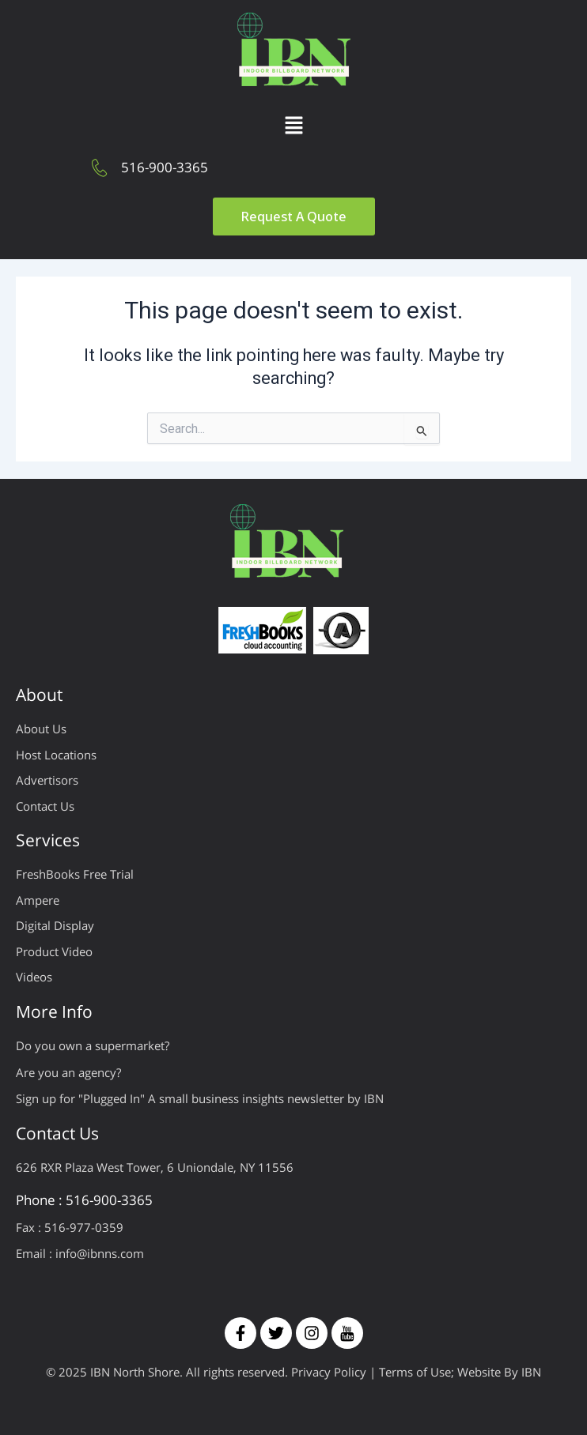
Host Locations (56, 755)
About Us (41, 728)
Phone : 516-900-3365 (84, 1200)
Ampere (37, 900)
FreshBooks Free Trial (75, 874)
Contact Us (45, 806)
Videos (34, 977)
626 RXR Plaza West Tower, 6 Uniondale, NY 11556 (155, 1167)
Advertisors (47, 780)
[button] (293, 126)
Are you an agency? (68, 1072)
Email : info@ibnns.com (80, 1253)
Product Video (54, 951)
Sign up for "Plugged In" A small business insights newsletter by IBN (200, 1098)
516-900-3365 (164, 167)
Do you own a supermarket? (92, 1045)
